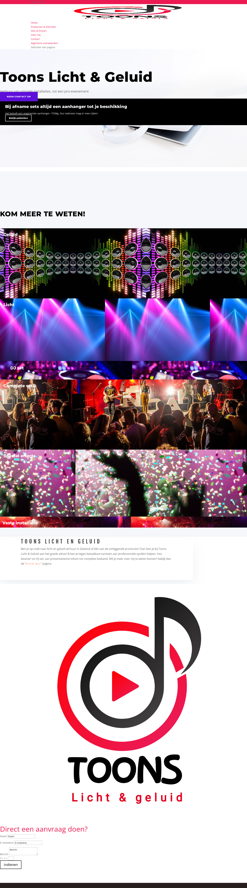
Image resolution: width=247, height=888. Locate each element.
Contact (35, 39)
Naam (3, 836)
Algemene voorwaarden (44, 43)
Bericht (4, 854)
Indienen (11, 864)
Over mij (36, 35)
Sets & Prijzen (39, 30)
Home (34, 22)
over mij (33, 563)
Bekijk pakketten (18, 118)
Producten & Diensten (43, 26)
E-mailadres (7, 842)
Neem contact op (19, 96)
